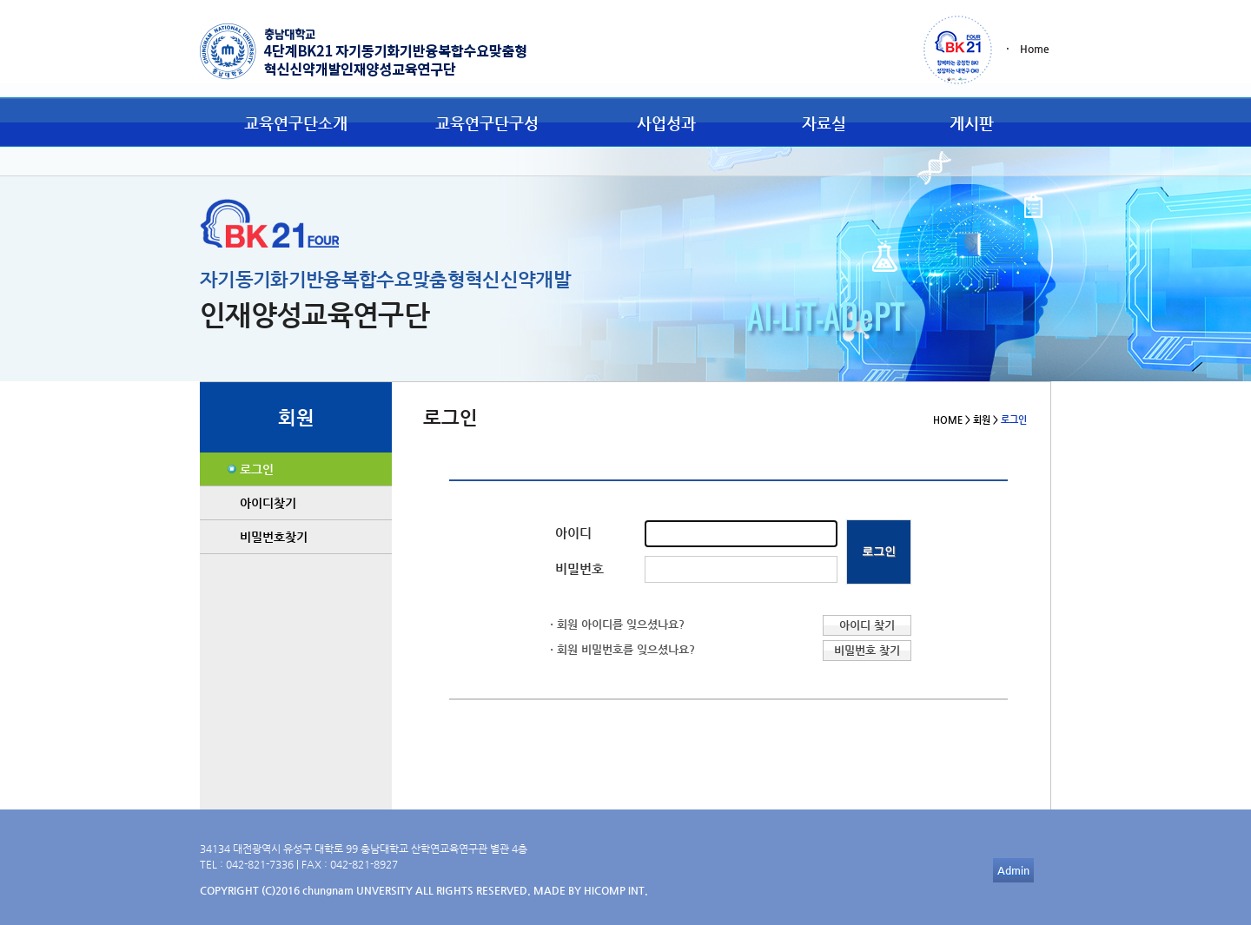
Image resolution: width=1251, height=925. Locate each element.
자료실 (824, 123)
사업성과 (666, 123)
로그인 (257, 469)
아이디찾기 (268, 503)
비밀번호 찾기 (867, 650)
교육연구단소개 (296, 123)
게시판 (972, 123)
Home (1034, 49)
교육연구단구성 (487, 123)
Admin (1013, 870)
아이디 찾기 (867, 624)
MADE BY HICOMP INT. (590, 890)
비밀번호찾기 (274, 537)
